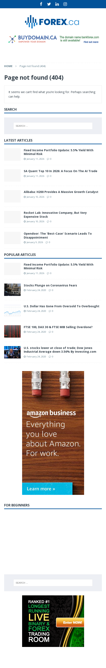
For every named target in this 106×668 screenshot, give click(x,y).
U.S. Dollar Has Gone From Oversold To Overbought (61, 306)
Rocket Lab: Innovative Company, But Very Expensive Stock (55, 214)
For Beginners (17, 505)
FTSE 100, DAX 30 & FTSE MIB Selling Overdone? (58, 327)
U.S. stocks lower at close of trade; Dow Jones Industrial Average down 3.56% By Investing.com (60, 350)
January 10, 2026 (35, 196)
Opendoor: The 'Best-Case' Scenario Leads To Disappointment (58, 235)
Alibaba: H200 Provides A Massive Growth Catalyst (61, 192)
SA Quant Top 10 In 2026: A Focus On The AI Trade (60, 171)
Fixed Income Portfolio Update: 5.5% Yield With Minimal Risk (58, 152)
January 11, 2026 (35, 158)
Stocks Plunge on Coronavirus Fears (50, 285)
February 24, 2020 (36, 290)
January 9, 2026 (35, 242)
